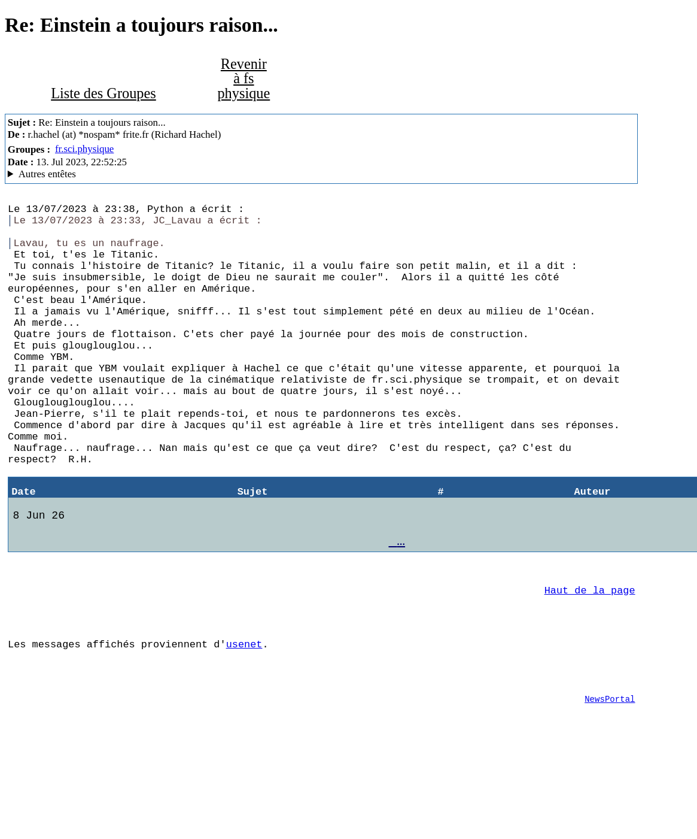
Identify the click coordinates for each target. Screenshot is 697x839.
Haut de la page (589, 660)
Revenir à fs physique (243, 78)
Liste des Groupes (103, 93)
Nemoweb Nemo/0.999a (321, 174)
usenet (244, 721)
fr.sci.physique (84, 149)
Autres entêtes (47, 174)
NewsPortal (610, 783)
